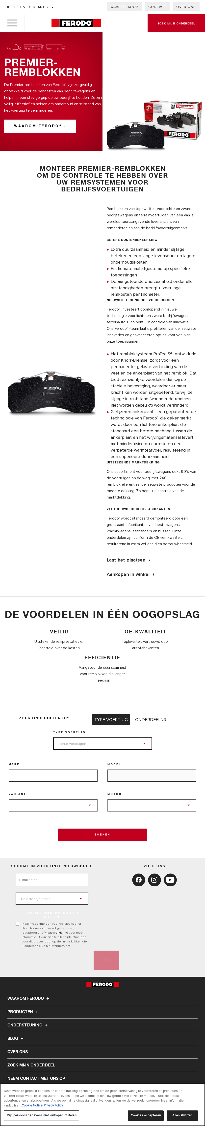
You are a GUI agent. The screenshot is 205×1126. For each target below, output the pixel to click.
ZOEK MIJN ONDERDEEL (31, 1065)
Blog (16, 1039)
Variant (17, 794)
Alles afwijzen (182, 1115)
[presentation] (53, 960)
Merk (14, 764)
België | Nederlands (27, 7)
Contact (157, 7)
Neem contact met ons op (36, 1079)
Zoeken (102, 835)
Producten (23, 1012)
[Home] (76, 23)
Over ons (186, 7)
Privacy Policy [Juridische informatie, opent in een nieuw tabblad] (53, 1105)
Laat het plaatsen (126, 560)
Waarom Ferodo (29, 999)
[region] (102, 1105)
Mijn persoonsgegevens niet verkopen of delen (42, 1115)
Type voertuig (69, 732)
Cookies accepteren (146, 1115)
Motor (114, 794)
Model (114, 764)
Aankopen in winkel (128, 574)
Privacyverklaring (56, 933)
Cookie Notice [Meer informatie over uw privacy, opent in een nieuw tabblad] (32, 1105)
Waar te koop (124, 7)
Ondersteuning (28, 1025)
